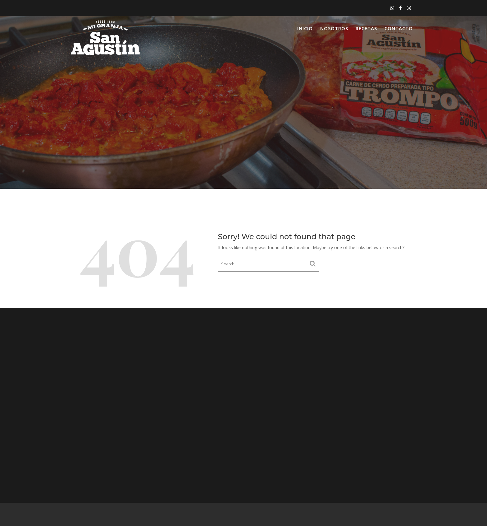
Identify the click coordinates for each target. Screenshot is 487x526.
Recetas (366, 28)
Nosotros (334, 28)
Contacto (399, 28)
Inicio (305, 28)
